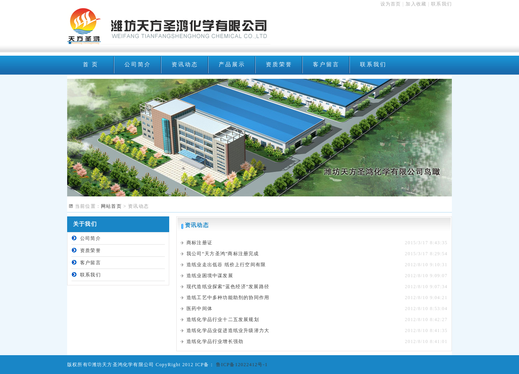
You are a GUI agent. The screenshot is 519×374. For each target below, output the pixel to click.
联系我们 (441, 4)
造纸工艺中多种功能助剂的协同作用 (227, 297)
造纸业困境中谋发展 (209, 275)
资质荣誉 (279, 64)
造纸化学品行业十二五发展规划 (222, 319)
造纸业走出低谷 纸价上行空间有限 (226, 264)
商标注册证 (199, 242)
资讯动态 (185, 64)
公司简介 (137, 64)
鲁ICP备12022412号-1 (241, 364)
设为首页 (390, 4)
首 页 (91, 64)
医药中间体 (199, 308)
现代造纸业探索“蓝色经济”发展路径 (227, 286)
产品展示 (232, 64)
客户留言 (326, 64)
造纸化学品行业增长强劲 (214, 341)
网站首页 (111, 206)
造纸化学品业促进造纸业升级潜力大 (227, 330)
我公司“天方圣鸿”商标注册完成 (222, 253)
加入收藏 (416, 4)
